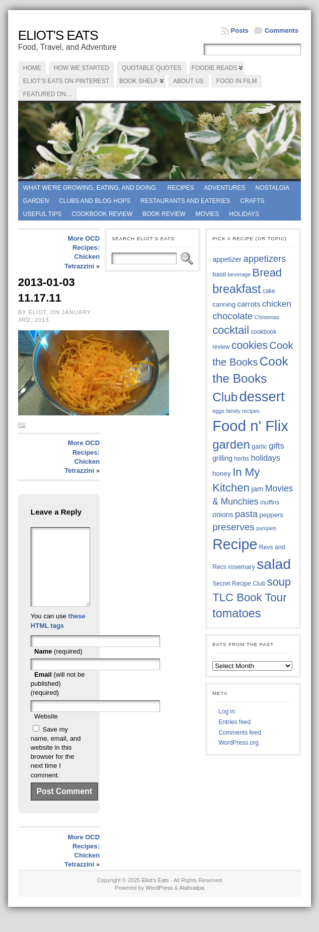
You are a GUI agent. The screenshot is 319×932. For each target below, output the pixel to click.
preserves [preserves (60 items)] (233, 527)
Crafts (253, 200)
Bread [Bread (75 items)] (267, 272)
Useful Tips (42, 214)
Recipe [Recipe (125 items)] (234, 544)
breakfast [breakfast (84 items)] (236, 289)
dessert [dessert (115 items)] (262, 396)
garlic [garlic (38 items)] (259, 446)
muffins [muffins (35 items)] (269, 502)
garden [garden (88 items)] (231, 444)
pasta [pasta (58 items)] (246, 514)
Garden (36, 200)
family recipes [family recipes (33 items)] (243, 411)
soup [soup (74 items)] (279, 582)
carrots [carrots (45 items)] (249, 304)
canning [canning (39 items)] (223, 304)
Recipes (181, 187)
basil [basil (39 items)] (219, 274)
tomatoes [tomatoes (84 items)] (236, 613)
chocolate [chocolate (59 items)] (232, 316)
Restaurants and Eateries (185, 200)
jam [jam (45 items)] (257, 488)
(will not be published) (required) (58, 698)
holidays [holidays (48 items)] (265, 458)
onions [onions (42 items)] (222, 515)
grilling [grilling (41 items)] (222, 458)
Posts (240, 30)
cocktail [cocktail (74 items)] (230, 330)
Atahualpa (191, 903)
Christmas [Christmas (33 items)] (267, 317)
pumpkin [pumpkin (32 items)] (266, 528)
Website (46, 731)
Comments (281, 30)
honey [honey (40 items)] (221, 473)
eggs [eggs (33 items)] (218, 411)
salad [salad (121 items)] (274, 564)
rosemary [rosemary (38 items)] (241, 566)
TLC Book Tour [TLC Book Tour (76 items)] (249, 597)
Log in (226, 711)
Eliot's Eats (58, 35)
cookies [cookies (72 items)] (249, 345)
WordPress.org (238, 742)
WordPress (159, 903)
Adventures (225, 187)
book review (163, 214)
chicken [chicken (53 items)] (276, 304)
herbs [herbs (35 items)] (241, 458)
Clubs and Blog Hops (94, 200)
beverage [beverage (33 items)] (239, 274)
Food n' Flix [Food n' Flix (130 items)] (250, 425)
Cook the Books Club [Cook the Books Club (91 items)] (250, 379)
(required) (58, 666)
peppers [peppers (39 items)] (271, 515)
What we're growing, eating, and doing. (90, 187)
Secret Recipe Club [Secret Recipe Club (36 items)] (238, 583)
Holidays (244, 214)
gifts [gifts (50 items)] (276, 446)
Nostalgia (273, 187)
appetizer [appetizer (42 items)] (227, 259)
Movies (207, 214)
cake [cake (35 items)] (269, 291)
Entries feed (234, 722)
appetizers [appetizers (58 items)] (264, 258)
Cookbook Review (102, 214)
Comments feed (239, 732)
